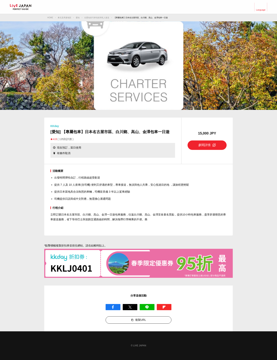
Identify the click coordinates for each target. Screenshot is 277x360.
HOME (50, 18)
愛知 (78, 18)
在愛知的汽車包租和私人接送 (96, 18)
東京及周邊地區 (64, 18)
